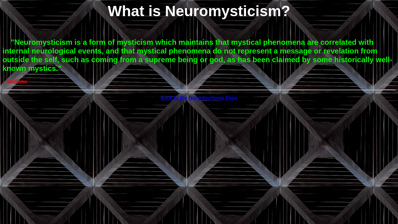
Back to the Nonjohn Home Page (198, 97)
